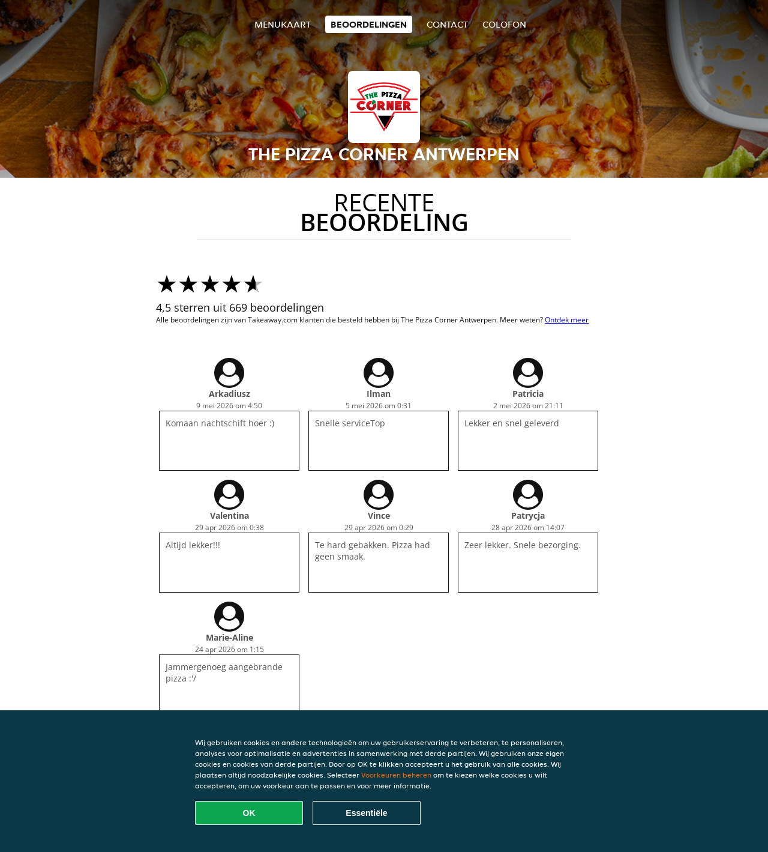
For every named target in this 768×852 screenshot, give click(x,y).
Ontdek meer (567, 320)
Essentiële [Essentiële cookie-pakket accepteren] (366, 813)
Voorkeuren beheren (396, 774)
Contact (447, 24)
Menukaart (282, 24)
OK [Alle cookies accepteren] (249, 813)
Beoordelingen (369, 24)
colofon (504, 24)
